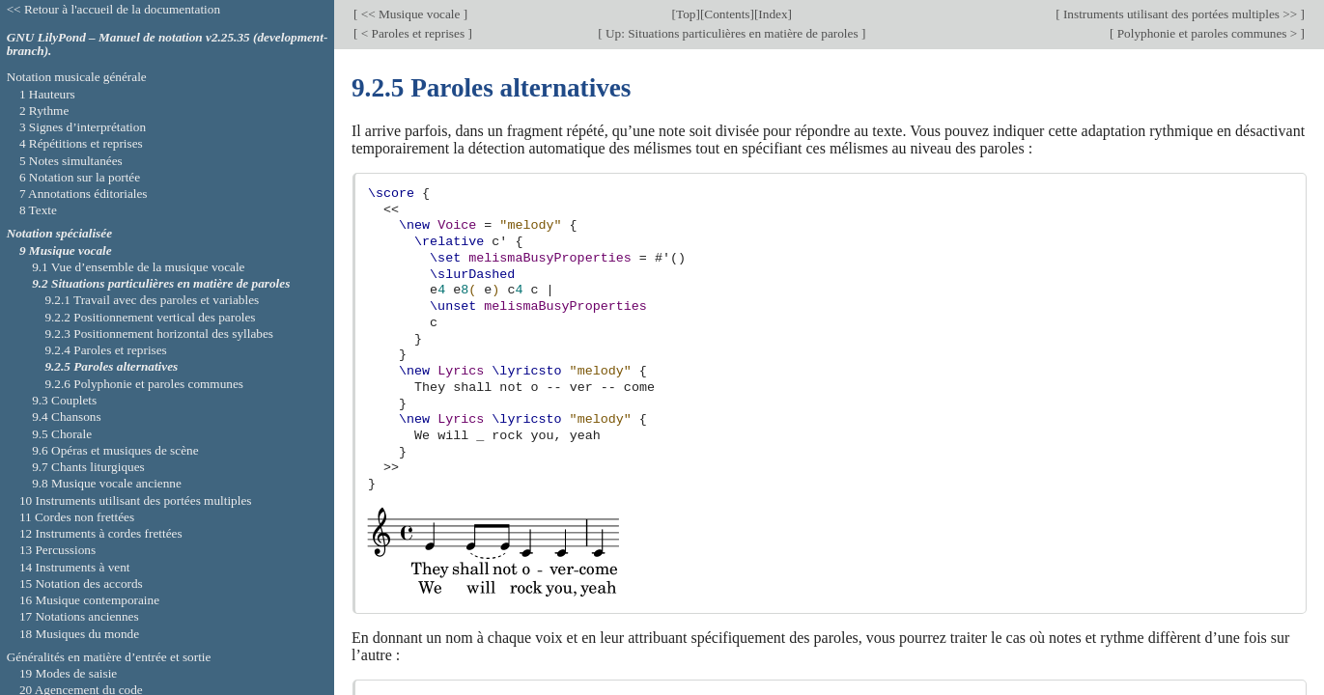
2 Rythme (44, 110)
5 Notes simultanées (71, 160)
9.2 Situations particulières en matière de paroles (161, 283)
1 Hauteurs (47, 94)
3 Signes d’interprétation (82, 127)
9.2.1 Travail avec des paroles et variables (151, 299)
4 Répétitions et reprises (81, 143)
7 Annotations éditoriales (83, 193)
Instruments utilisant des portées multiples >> (1180, 14)
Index (772, 14)
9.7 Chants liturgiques (88, 466)
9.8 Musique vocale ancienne (107, 483)
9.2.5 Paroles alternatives (111, 366)
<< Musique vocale (410, 14)
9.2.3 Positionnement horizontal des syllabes (158, 333)
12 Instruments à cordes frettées (101, 533)
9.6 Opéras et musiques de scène (115, 450)
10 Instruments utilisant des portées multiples (135, 500)
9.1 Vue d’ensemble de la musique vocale (138, 267)
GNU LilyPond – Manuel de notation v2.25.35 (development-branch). (167, 44)
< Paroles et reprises (412, 33)
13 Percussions (57, 549)
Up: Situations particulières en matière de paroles (732, 33)
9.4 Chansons (66, 416)
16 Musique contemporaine (89, 600)
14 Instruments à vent (74, 567)
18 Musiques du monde (79, 633)
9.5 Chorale (62, 434)
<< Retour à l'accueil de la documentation (113, 9)
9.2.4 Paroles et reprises (105, 350)
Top (685, 14)
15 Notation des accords (81, 583)
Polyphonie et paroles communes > (1206, 33)
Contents (726, 14)
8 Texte (38, 210)
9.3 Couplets (64, 400)
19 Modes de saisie (68, 673)
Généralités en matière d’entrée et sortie (109, 657)
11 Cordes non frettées (76, 517)
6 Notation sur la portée (79, 177)
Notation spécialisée (59, 233)
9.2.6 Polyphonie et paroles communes (143, 383)
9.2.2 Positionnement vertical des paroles (149, 317)
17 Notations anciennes (79, 616)
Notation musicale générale (77, 77)
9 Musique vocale (65, 250)
